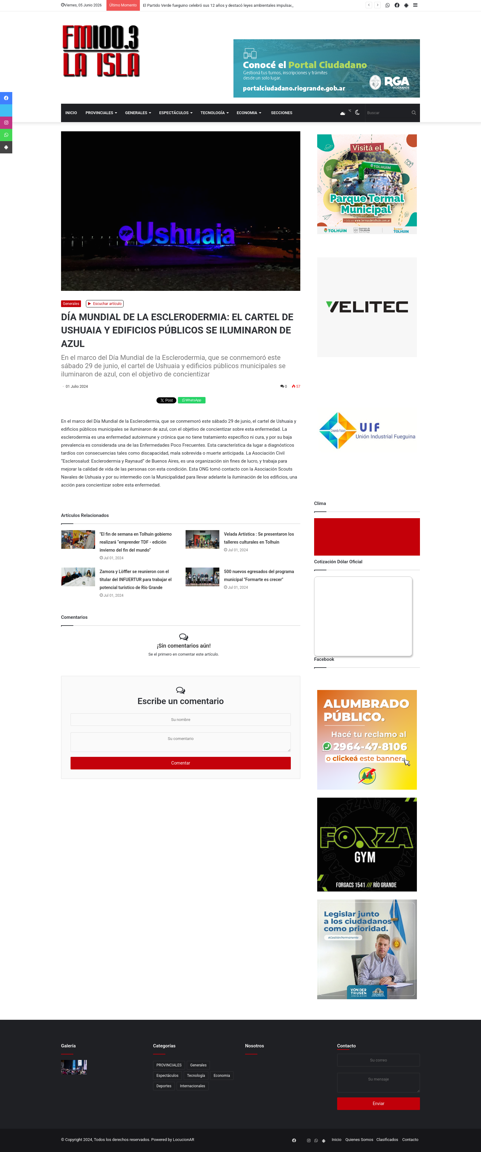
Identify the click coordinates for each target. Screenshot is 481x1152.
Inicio (71, 112)
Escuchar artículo (105, 304)
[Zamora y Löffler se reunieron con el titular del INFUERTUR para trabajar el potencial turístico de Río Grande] (78, 577)
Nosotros (254, 1046)
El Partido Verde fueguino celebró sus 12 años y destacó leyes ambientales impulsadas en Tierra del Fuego (237, 5)
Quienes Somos (359, 1139)
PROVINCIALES (99, 112)
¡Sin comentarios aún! (183, 645)
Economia (247, 112)
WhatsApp (191, 400)
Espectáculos (174, 112)
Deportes (163, 1086)
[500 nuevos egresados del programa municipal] (202, 577)
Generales (136, 112)
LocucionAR (183, 1139)
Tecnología (213, 112)
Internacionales (192, 1086)
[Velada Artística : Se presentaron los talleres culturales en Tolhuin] (202, 539)
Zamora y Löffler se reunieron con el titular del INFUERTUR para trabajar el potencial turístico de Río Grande (136, 579)
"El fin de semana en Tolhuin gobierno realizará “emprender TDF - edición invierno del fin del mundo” (136, 542)
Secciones (281, 112)
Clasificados (387, 1139)
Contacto (346, 1046)
